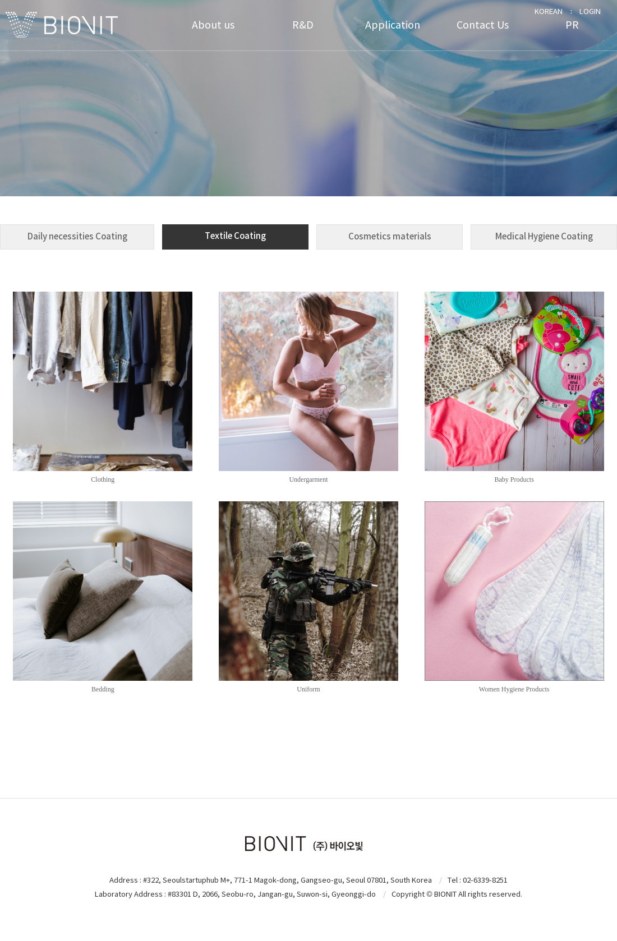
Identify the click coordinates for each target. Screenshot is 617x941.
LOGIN (590, 11)
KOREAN (549, 11)
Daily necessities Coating (77, 236)
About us (213, 25)
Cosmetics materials (389, 236)
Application (392, 25)
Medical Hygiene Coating (544, 236)
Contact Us (483, 25)
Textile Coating (235, 235)
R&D (303, 25)
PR (572, 25)
